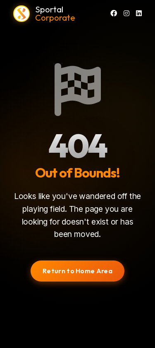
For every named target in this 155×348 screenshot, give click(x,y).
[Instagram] (126, 13)
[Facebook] (113, 13)
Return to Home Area (77, 271)
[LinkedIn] (139, 13)
